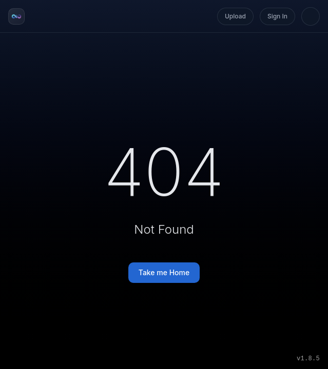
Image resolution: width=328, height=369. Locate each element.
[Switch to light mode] (310, 16)
